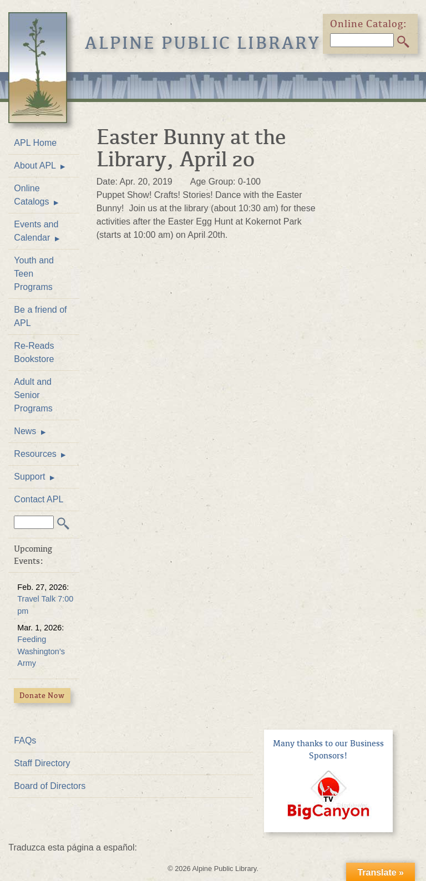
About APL (35, 165)
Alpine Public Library (203, 43)
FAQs (25, 740)
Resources (35, 454)
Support (29, 476)
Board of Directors (49, 786)
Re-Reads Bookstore (34, 352)
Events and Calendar (36, 231)
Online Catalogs (31, 195)
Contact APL (38, 499)
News (25, 431)
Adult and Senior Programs (33, 395)
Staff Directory (42, 763)
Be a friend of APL (40, 316)
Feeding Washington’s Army (41, 651)
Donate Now (41, 695)
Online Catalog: (369, 23)
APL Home (35, 142)
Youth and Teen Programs (33, 274)
